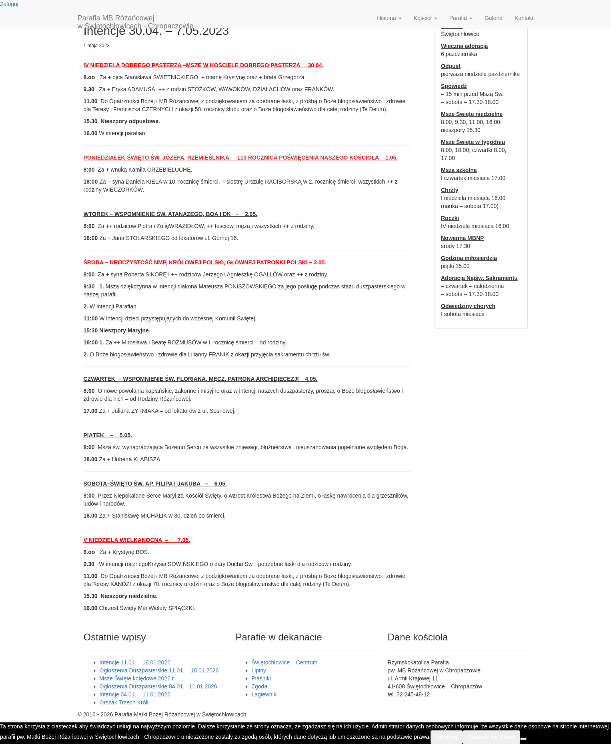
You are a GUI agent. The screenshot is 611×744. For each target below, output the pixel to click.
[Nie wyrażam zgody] (523, 739)
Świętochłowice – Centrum (285, 662)
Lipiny (259, 670)
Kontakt (524, 18)
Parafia (461, 18)
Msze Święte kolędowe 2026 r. (137, 678)
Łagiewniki (265, 694)
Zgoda (260, 686)
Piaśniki (261, 678)
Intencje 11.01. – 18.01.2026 (135, 662)
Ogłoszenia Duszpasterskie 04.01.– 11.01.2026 (158, 686)
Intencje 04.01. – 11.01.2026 (135, 694)
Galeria (494, 18)
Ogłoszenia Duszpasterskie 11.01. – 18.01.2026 (159, 670)
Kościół (425, 18)
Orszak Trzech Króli (124, 702)
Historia (389, 18)
